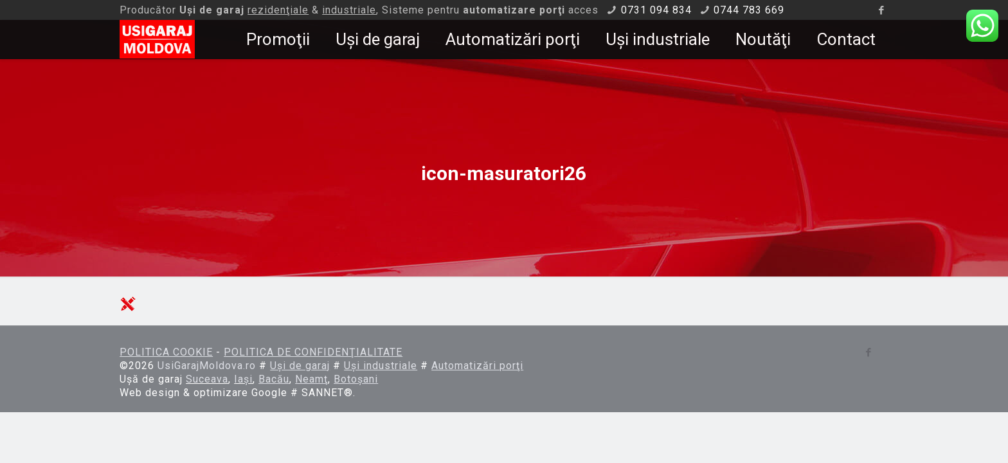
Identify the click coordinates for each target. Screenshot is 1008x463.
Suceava (207, 379)
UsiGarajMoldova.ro (207, 365)
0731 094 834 (656, 10)
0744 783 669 (749, 10)
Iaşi (243, 379)
